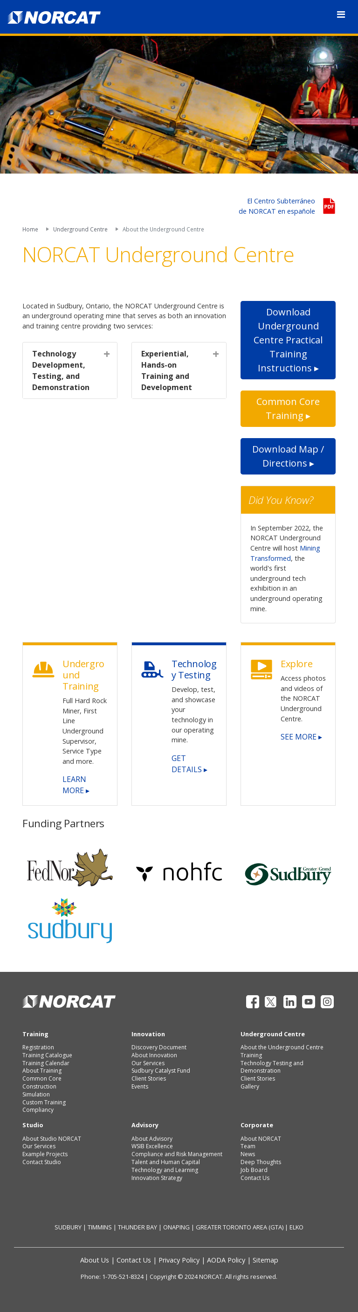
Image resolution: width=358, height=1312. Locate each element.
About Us (94, 1260)
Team (248, 1146)
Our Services (148, 1063)
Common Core (42, 1078)
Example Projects (45, 1154)
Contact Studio (41, 1162)
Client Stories (148, 1078)
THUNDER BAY (137, 1227)
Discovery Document (158, 1047)
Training (251, 1055)
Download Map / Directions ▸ (288, 456)
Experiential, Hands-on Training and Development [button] (166, 370)
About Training (42, 1071)
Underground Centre (80, 229)
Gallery (250, 1086)
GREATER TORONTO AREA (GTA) (239, 1227)
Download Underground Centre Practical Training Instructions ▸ (288, 340)
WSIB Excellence (152, 1146)
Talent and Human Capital (165, 1162)
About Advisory (151, 1139)
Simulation (36, 1094)
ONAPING (176, 1227)
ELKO (296, 1227)
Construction (39, 1086)
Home (30, 229)
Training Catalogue (47, 1055)
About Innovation (154, 1055)
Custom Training (44, 1102)
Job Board (254, 1170)
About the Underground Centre (282, 1047)
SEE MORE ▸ (301, 737)
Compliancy (38, 1110)
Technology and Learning (164, 1170)
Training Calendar (45, 1063)
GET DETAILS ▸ (189, 764)
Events (139, 1086)
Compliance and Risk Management (176, 1154)
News (248, 1154)
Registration (38, 1047)
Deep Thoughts (261, 1162)
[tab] (70, 370)
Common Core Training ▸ (288, 408)
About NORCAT (261, 1139)
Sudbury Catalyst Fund (160, 1071)
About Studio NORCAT (51, 1139)
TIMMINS (100, 1227)
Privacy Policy (179, 1260)
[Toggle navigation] (341, 14)
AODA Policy (226, 1260)
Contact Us (255, 1178)
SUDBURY (68, 1227)
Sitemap (265, 1260)
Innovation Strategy (156, 1178)
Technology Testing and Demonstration (272, 1067)
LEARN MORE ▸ (76, 785)
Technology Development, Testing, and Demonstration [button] (61, 370)
